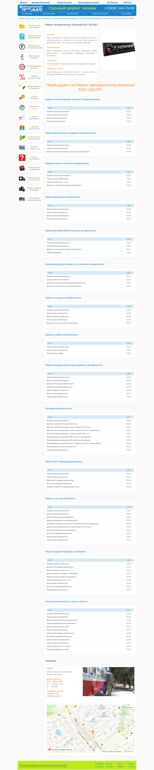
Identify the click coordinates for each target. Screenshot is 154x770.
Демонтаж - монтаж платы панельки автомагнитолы (64, 185)
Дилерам (109, 763)
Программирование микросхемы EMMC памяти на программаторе (69, 437)
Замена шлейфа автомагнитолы (61, 335)
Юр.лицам (109, 766)
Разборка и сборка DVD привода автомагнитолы (63, 487)
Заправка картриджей (41, 2)
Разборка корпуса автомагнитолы (58, 111)
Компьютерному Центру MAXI (57, 765)
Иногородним (126, 14)
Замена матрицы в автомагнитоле (62, 197)
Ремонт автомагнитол (44, 18)
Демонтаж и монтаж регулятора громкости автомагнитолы (66, 283)
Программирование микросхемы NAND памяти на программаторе (69, 440)
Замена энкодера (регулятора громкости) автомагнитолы (74, 365)
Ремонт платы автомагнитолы (60, 498)
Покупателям (99, 763)
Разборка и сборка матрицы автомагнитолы (61, 577)
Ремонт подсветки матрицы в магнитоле (65, 551)
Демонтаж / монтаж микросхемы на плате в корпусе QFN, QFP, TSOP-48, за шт (73, 430)
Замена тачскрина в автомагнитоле (63, 298)
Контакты (128, 2)
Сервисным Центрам (100, 14)
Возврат (131, 763)
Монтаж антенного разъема (56, 121)
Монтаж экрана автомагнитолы (57, 219)
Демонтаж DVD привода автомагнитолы (60, 384)
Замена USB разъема (54, 252)
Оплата (120, 763)
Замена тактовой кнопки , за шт (57, 182)
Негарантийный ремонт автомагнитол (65, 18)
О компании (27, 14)
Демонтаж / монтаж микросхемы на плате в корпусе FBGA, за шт (68, 434)
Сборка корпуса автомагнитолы (57, 115)
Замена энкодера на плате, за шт (58, 390)
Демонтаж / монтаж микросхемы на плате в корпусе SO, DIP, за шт (69, 427)
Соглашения (99, 766)
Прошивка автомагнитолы (58, 408)
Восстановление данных (88, 2)
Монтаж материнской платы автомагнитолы (61, 447)
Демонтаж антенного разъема (57, 118)
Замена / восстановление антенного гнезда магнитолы (72, 99)
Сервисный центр (64, 2)
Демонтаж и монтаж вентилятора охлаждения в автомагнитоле (68, 152)
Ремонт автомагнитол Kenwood (90, 18)
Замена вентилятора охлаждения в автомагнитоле (70, 133)
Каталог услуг (30, 18)
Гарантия (121, 766)
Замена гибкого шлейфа (55, 353)
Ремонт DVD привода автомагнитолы (64, 461)
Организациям (72, 14)
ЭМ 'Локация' (112, 2)
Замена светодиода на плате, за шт (59, 580)
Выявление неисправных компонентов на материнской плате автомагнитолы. (73, 524)
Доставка (132, 766)
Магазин (23, 2)
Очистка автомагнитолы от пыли (58, 649)
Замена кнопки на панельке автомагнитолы (67, 163)
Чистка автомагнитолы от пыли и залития (66, 601)
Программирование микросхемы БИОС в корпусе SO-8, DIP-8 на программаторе (74, 443)
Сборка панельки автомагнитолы (58, 179)
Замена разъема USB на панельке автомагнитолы (70, 230)
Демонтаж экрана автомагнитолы (58, 216)
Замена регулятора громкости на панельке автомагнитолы (74, 264)
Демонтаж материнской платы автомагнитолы (62, 424)
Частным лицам (49, 14)
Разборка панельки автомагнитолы (58, 175)
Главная (21, 18)
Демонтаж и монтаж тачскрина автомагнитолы (62, 323)
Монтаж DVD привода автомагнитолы (59, 387)
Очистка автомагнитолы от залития (58, 646)
